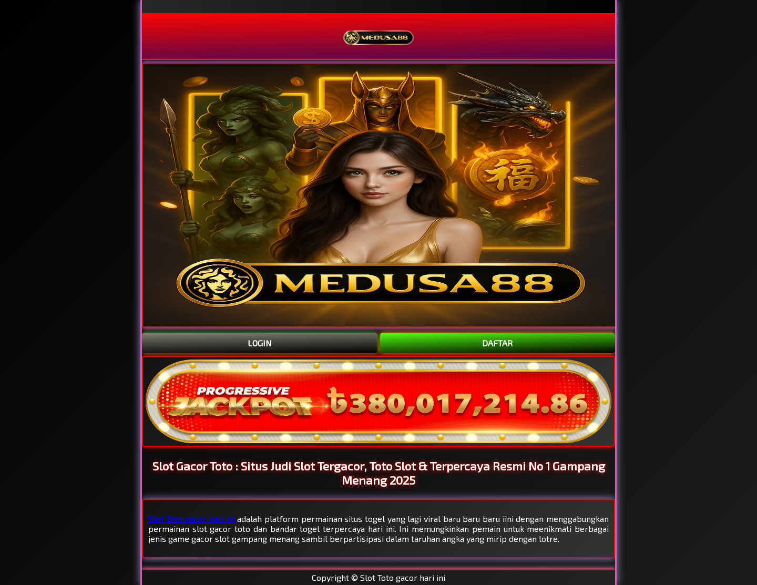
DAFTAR (497, 343)
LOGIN (260, 343)
